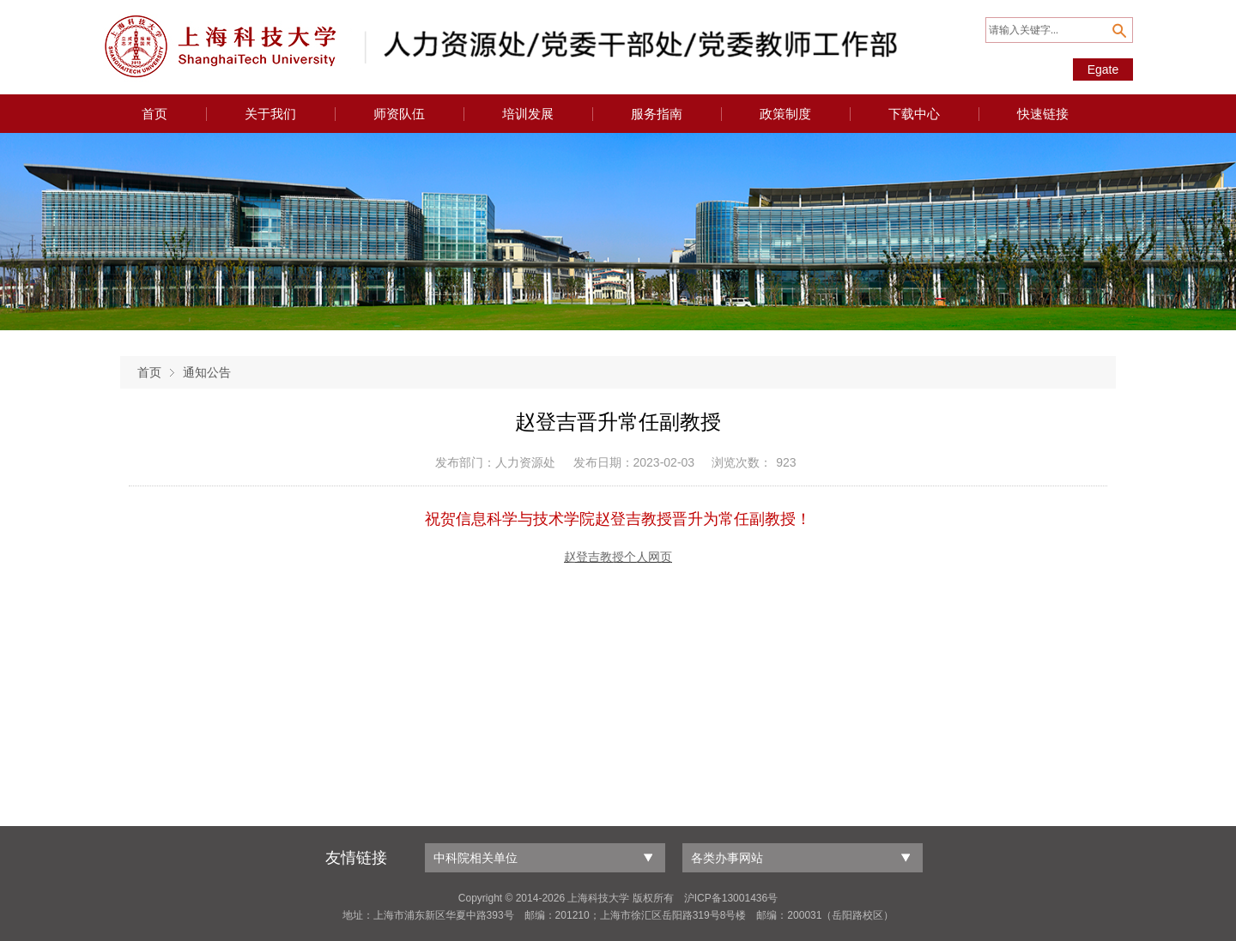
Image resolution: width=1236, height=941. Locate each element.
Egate (1103, 69)
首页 (149, 372)
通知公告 (207, 372)
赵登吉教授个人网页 (618, 557)
